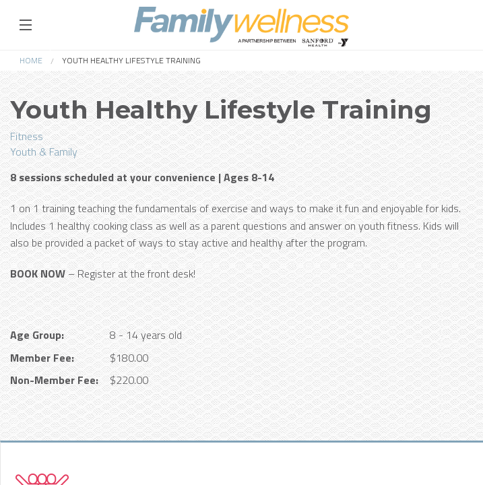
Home (31, 60)
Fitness (26, 136)
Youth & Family (43, 151)
